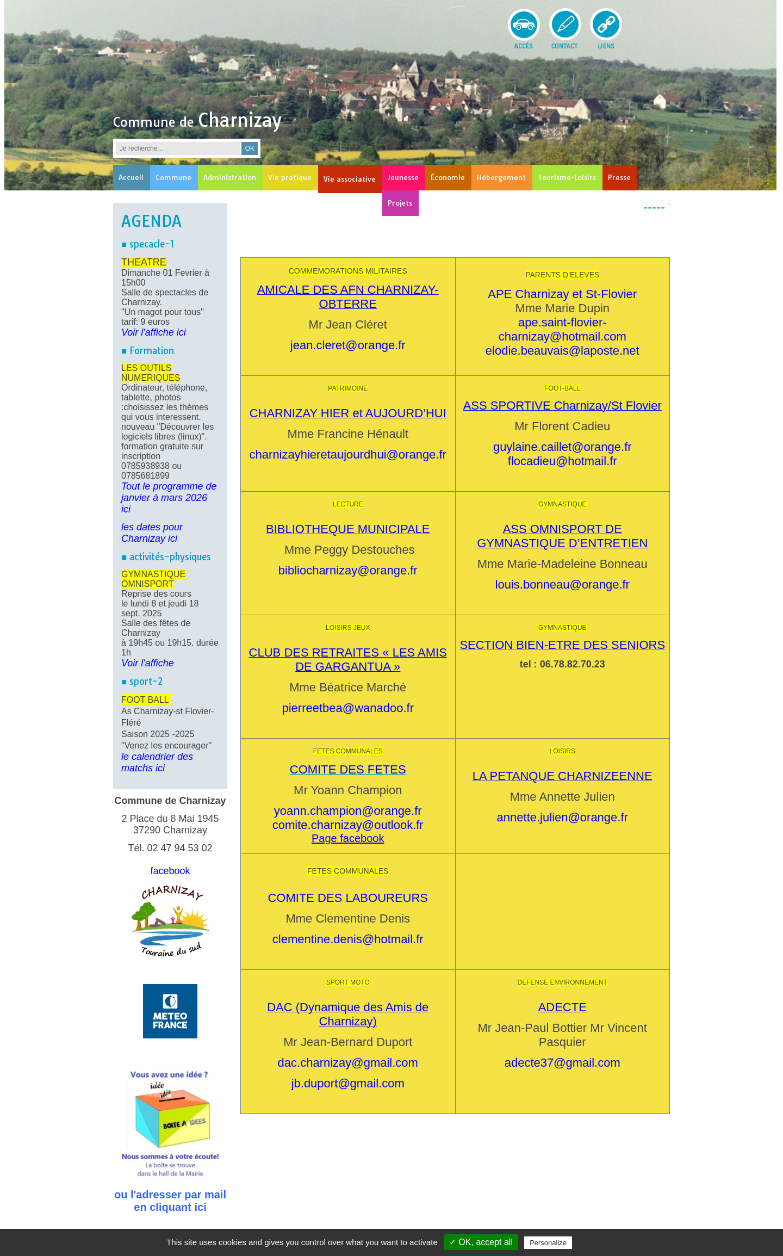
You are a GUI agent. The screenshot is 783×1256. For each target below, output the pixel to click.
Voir (129, 663)
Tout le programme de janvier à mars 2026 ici (168, 498)
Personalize (548, 1243)
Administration (229, 177)
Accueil (131, 177)
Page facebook (348, 838)
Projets (400, 203)
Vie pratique (290, 177)
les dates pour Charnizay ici (152, 533)
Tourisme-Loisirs (567, 177)
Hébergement (501, 177)
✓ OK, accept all (481, 1242)
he (168, 663)
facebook (170, 870)
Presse (619, 177)
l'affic (150, 663)
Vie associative (350, 179)
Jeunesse (403, 177)
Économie (448, 177)
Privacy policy (600, 1242)
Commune (173, 177)
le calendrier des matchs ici (157, 762)
